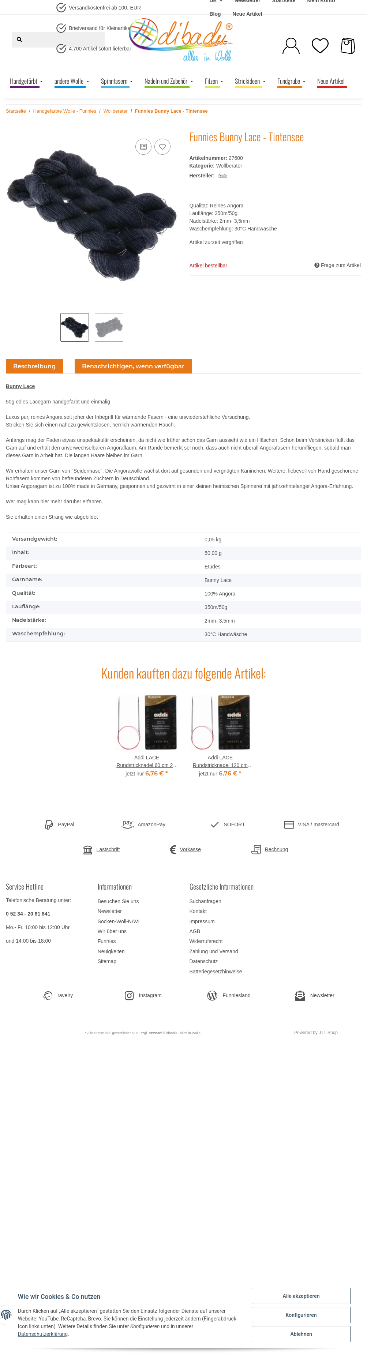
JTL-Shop (328, 1032)
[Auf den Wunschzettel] (162, 147)
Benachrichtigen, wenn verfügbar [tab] (133, 366)
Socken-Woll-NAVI (119, 921)
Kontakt (198, 911)
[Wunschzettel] (320, 45)
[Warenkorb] (348, 46)
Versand (155, 1033)
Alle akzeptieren (300, 1296)
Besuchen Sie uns (118, 901)
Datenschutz (204, 961)
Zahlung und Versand (214, 951)
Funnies (107, 941)
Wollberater (229, 166)
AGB (195, 931)
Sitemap (107, 961)
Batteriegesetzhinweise (216, 971)
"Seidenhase (86, 471)
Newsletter (110, 911)
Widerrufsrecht (206, 941)
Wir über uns (112, 931)
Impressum (202, 921)
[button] (291, 46)
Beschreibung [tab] (34, 366)
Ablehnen (301, 1334)
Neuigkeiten (111, 951)
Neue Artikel (247, 14)
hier (45, 501)
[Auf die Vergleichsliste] (143, 147)
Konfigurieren (301, 1315)
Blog (215, 14)
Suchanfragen (205, 901)
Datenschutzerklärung (43, 1334)
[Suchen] (19, 40)
